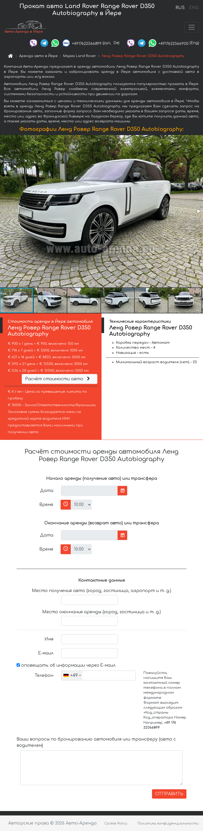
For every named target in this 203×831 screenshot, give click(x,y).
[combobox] (71, 675)
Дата (46, 490)
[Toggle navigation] (191, 27)
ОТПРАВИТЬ (169, 794)
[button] (198, 211)
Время (46, 504)
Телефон (44, 675)
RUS (180, 7)
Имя (49, 639)
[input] (89, 491)
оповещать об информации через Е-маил (66, 665)
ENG (193, 7)
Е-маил (45, 653)
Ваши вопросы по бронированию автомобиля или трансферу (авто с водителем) (96, 742)
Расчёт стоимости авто (58, 379)
